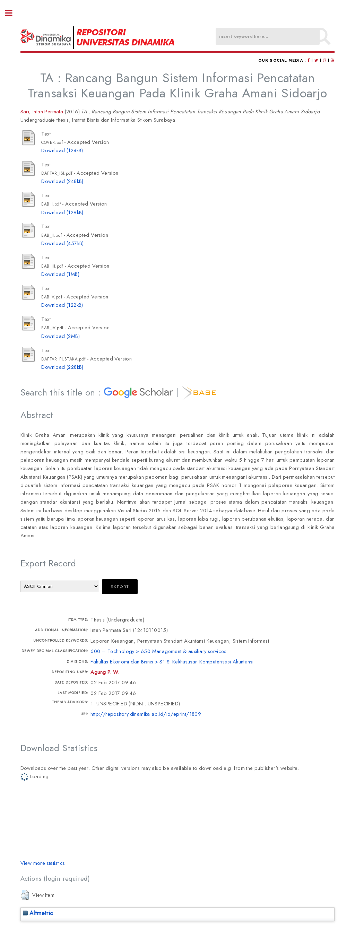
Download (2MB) (60, 336)
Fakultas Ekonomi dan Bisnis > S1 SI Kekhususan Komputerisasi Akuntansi (171, 661)
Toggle (12, 13)
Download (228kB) (62, 367)
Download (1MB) (60, 274)
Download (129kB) (62, 212)
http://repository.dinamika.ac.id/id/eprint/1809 (145, 714)
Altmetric (38, 913)
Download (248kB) (62, 181)
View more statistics (42, 863)
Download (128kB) (62, 150)
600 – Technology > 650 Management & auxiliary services (158, 651)
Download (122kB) (62, 304)
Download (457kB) (62, 243)
